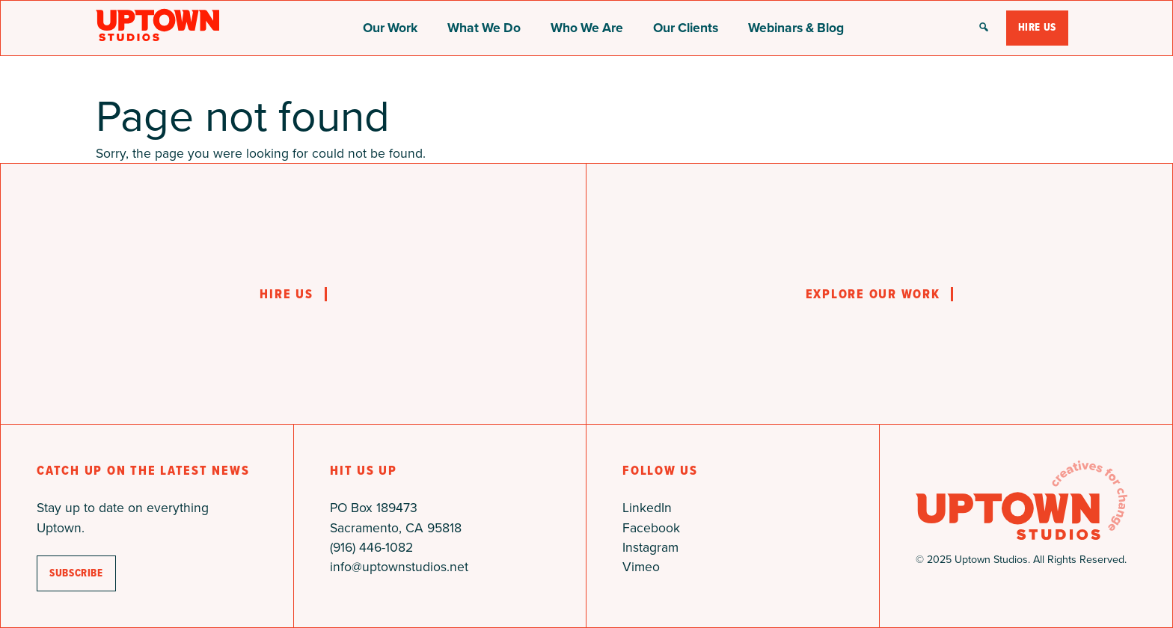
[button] (983, 28)
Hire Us (1037, 27)
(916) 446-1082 (371, 547)
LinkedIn (647, 507)
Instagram (650, 547)
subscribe (76, 573)
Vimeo (641, 566)
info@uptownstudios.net (399, 566)
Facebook (651, 528)
